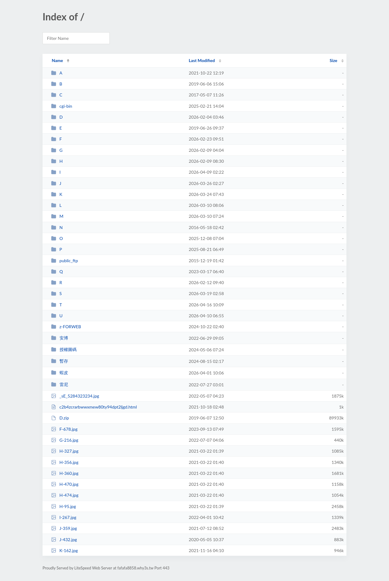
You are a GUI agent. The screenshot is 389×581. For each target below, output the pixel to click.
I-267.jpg (63, 517)
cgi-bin (61, 106)
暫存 (59, 361)
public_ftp (64, 260)
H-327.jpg (64, 451)
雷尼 (59, 384)
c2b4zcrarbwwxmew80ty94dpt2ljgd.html (94, 406)
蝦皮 (59, 372)
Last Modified (202, 60)
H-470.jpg (64, 484)
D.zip (60, 417)
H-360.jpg (64, 473)
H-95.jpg (63, 506)
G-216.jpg (64, 440)
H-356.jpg (64, 462)
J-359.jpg (64, 528)
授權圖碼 (63, 349)
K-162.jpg (64, 550)
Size (333, 60)
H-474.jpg (64, 495)
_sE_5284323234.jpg (75, 395)
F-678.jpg (64, 429)
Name (57, 60)
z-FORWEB (66, 326)
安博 (59, 337)
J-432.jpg (64, 539)
